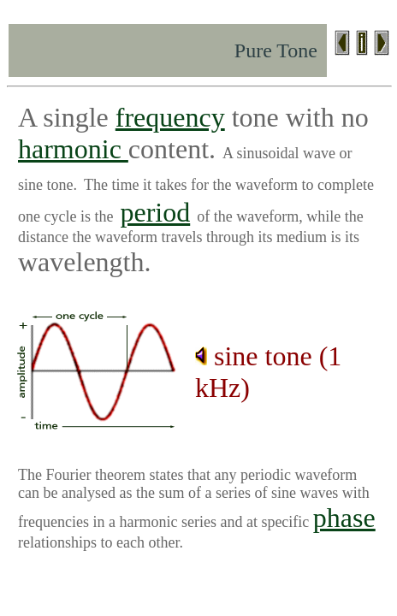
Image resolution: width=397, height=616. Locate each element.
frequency (170, 117)
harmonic (73, 148)
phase (344, 517)
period (155, 212)
